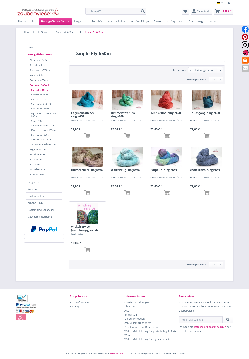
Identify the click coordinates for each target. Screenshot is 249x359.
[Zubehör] (97, 21)
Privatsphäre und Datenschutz (142, 327)
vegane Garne (38, 149)
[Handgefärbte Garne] (55, 21)
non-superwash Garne (43, 144)
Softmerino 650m (39, 94)
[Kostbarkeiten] (116, 21)
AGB (126, 310)
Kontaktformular (79, 302)
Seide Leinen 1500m (41, 139)
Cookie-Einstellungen (136, 302)
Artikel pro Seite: (196, 79)
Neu (30, 47)
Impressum (131, 314)
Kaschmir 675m (38, 99)
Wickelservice (37, 169)
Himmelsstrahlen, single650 (123, 114)
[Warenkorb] (223, 11)
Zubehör (33, 189)
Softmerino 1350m (40, 134)
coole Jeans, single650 (205, 170)
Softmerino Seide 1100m (43, 125)
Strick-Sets (36, 164)
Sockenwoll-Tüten (40, 70)
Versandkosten (117, 353)
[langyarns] (80, 21)
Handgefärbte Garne (40, 54)
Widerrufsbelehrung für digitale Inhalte (147, 339)
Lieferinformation (134, 318)
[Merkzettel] (185, 11)
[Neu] (33, 21)
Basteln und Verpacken (41, 209)
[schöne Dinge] (139, 21)
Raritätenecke (37, 154)
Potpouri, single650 (163, 170)
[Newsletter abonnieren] (227, 319)
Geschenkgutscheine (40, 216)
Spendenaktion (38, 65)
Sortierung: (179, 70)
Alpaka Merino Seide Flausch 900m (45, 115)
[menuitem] (229, 3)
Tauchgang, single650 (205, 113)
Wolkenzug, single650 (125, 170)
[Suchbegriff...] (115, 11)
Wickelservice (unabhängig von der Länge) (85, 228)
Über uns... (130, 306)
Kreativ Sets (36, 75)
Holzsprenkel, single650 (87, 170)
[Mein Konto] (201, 11)
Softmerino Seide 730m (42, 104)
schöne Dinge (36, 203)
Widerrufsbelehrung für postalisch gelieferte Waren (150, 333)
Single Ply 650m (39, 90)
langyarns (33, 182)
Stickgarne (36, 159)
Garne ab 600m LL (40, 85)
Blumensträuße (39, 60)
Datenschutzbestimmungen (210, 326)
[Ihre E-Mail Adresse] (201, 319)
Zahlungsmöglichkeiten (137, 322)
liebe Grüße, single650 (165, 113)
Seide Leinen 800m (40, 108)
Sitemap (75, 306)
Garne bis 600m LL (40, 80)
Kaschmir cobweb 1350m (43, 130)
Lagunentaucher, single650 (83, 114)
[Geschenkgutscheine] (202, 21)
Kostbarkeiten (36, 196)
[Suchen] (142, 11)
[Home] (22, 21)
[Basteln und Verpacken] (168, 21)
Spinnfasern (37, 174)
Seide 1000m (37, 120)
